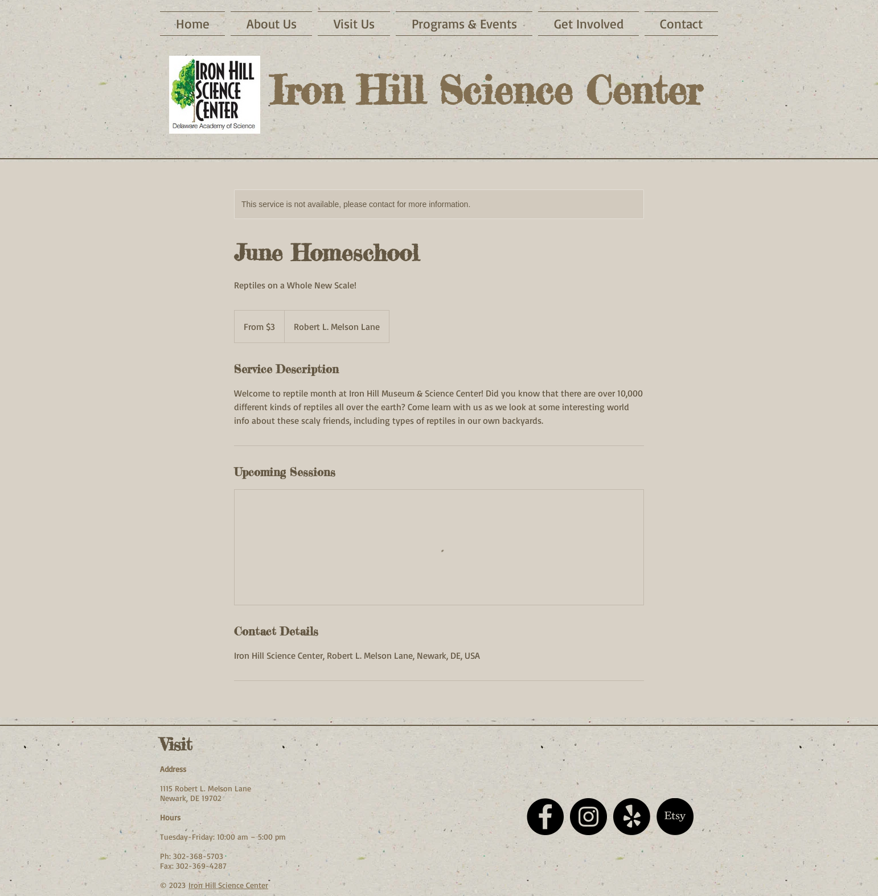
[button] (354, 23)
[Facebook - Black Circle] (545, 816)
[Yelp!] (631, 816)
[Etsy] (675, 816)
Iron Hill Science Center (228, 885)
